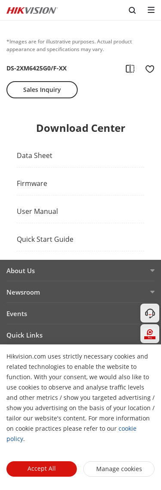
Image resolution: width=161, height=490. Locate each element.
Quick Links (24, 335)
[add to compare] (130, 68)
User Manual (37, 211)
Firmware (32, 183)
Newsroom (23, 292)
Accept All (41, 468)
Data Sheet (34, 155)
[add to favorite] (147, 68)
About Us (20, 270)
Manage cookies (119, 469)
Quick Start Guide (45, 239)
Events (16, 313)
